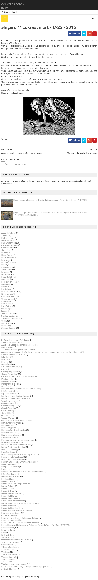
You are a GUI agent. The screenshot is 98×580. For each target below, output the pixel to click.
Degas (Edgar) (7, 381)
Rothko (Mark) (7, 535)
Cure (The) (6, 250)
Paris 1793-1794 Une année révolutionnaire (20, 522)
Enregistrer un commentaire (16, 164)
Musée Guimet (7, 486)
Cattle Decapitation (10, 245)
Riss (3, 532)
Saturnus (5, 308)
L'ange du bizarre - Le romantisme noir (17, 439)
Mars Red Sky (7, 277)
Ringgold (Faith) (8, 530)
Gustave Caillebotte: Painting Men (16, 420)
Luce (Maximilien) (9, 449)
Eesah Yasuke (7, 257)
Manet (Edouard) (8, 464)
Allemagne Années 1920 (11, 342)
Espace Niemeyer (9, 393)
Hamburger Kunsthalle (11, 422)
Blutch (4, 359)
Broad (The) (6, 364)
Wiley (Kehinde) (8, 559)
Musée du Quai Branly (11, 508)
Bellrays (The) (7, 238)
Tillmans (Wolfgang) (10, 547)
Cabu (3, 369)
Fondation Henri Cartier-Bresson (15, 396)
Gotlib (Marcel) (8, 418)
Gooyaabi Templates (49, 576)
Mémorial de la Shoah (10, 513)
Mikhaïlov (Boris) (9, 474)
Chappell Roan (7, 247)
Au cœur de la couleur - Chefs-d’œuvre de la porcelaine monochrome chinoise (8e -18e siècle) (41, 352)
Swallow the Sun (8, 316)
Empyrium (5, 259)
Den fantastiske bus (10, 383)
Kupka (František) (9, 437)
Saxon (4, 311)
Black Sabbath (7, 240)
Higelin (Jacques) (8, 262)
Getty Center (7, 410)
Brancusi (5, 361)
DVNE (4, 252)
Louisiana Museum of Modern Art (16, 444)
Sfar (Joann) (6, 537)
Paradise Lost (7, 301)
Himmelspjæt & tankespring (13, 430)
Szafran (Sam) (7, 544)
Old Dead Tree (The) (10, 296)
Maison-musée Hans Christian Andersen (18, 461)
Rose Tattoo (6, 306)
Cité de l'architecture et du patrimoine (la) (19, 376)
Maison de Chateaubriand (12, 457)
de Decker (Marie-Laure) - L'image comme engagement (25, 566)
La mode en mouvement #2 (12, 442)
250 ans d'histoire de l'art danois (15, 340)
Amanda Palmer (8, 233)
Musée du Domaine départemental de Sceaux (20, 503)
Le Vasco (5, 272)
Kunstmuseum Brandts (11, 435)
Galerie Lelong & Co (10, 405)
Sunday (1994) (7, 313)
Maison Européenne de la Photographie (18, 454)
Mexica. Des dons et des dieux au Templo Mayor (22, 471)
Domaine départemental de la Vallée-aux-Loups (21, 388)
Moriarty (5, 286)
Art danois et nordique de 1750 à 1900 (18, 349)
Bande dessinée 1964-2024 (13, 354)
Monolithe (5, 284)
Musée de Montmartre (11, 493)
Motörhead (6, 289)
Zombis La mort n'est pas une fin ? (15, 564)
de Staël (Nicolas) (9, 569)
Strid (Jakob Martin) (10, 542)
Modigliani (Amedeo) (10, 476)
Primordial (6, 303)
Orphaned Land (8, 298)
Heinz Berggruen (8, 427)
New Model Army (9, 291)
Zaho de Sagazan (8, 328)
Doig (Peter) (6, 386)
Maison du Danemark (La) (12, 459)
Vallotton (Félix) (8, 549)
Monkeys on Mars (9, 281)
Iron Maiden (6, 267)
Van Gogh (5, 552)
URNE (4, 320)
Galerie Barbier (8, 403)
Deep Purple (6, 255)
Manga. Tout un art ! (10, 466)
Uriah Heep (6, 325)
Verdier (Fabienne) (9, 554)
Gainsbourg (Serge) (9, 400)
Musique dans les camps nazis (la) (15, 483)
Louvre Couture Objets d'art (13, 447)
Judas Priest (6, 269)
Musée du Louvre (8, 505)
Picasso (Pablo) (8, 527)
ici (54, 62)
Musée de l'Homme (9, 496)
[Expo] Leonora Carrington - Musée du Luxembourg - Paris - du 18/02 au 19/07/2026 (50, 200)
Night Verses (7, 294)
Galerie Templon (8, 408)
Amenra (4, 235)
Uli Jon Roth (6, 323)
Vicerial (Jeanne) (8, 556)
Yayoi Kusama (7, 561)
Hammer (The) (7, 425)
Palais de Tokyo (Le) (10, 520)
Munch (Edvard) (8, 481)
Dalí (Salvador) (7, 379)
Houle (4, 264)
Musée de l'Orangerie (10, 498)
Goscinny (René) (8, 415)
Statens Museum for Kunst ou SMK (16, 539)
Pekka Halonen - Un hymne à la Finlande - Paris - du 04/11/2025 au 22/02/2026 (35, 525)
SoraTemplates (18, 576)
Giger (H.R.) (6, 413)
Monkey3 (5, 279)
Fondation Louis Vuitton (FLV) (14, 398)
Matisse (4, 469)
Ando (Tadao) (7, 347)
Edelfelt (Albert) (8, 391)
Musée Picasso (7, 488)
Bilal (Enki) (6, 357)
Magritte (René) (8, 452)
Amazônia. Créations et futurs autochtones (19, 344)
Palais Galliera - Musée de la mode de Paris (20, 517)
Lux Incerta (6, 274)
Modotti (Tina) (7, 478)
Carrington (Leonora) (10, 371)
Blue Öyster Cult (8, 242)
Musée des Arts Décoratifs (13, 500)
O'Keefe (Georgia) (9, 515)
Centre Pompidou (9, 374)
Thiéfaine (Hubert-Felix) (12, 318)
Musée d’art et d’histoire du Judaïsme (17, 510)
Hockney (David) (8, 432)
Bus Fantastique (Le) (10, 366)
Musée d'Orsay (8, 491)
